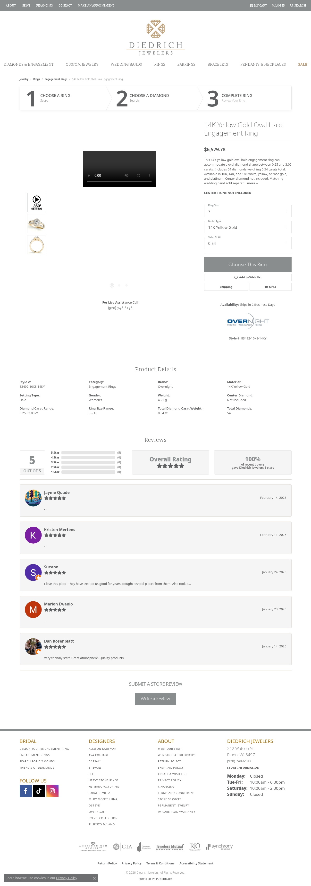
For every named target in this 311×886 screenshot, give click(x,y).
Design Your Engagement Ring (44, 748)
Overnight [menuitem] (97, 812)
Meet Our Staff (170, 748)
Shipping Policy (171, 767)
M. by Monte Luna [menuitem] (103, 799)
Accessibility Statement (196, 863)
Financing (166, 786)
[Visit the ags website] (93, 847)
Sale (302, 64)
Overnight (165, 386)
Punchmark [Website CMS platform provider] (164, 879)
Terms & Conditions (160, 863)
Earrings (186, 64)
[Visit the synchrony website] (219, 847)
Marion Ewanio (58, 604)
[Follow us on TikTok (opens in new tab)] (39, 791)
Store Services (170, 799)
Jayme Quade (57, 492)
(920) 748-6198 (120, 308)
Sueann (51, 567)
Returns (270, 287)
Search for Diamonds (37, 761)
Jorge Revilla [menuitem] (99, 793)
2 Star (55, 467)
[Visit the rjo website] (195, 847)
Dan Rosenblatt (59, 641)
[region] (119, 223)
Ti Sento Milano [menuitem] (102, 824)
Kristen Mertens (59, 529)
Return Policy (169, 761)
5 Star (55, 453)
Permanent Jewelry (173, 805)
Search (45, 100)
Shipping (226, 287)
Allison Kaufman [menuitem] (103, 748)
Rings (159, 64)
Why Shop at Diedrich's (177, 755)
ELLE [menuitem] (92, 774)
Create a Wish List (172, 774)
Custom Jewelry (82, 64)
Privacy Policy (170, 780)
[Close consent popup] (94, 878)
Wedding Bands (126, 64)
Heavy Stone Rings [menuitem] (104, 780)
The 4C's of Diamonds (37, 767)
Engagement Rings (56, 79)
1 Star (55, 472)
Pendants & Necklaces (263, 64)
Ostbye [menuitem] (94, 805)
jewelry (24, 79)
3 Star (55, 462)
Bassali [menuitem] (95, 761)
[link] (10, 5)
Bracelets (218, 64)
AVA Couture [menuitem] (99, 755)
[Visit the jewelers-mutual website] (170, 847)
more (252, 183)
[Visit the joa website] (144, 847)
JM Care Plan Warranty (176, 812)
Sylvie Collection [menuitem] (103, 818)
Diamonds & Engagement (28, 64)
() (119, 453)
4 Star (55, 457)
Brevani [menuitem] (95, 767)
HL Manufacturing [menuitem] (104, 786)
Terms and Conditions (176, 793)
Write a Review (155, 698)
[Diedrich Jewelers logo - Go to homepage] (155, 37)
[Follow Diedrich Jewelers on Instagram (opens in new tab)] (52, 791)
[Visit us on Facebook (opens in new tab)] (26, 791)
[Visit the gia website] (122, 847)
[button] (258, 5)
